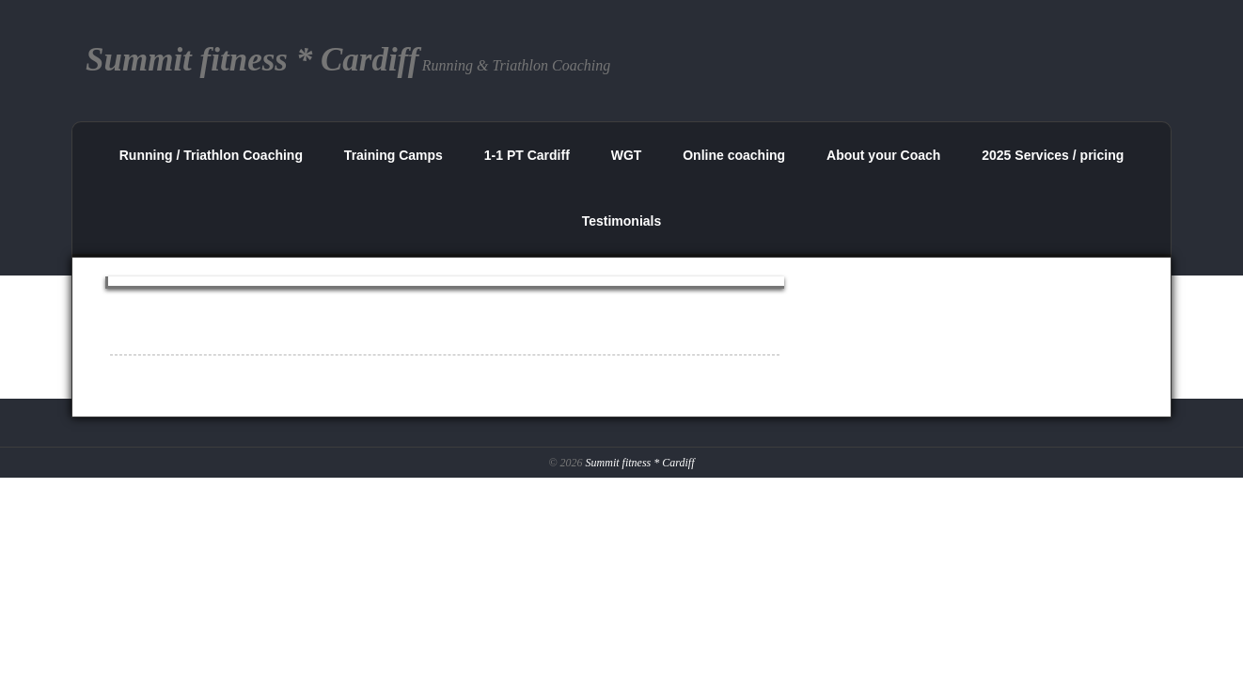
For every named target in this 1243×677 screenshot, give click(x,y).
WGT (626, 155)
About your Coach (883, 155)
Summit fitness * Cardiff (640, 462)
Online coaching (734, 155)
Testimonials (622, 220)
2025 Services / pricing (1053, 155)
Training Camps (393, 155)
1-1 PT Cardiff (527, 155)
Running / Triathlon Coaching (211, 155)
